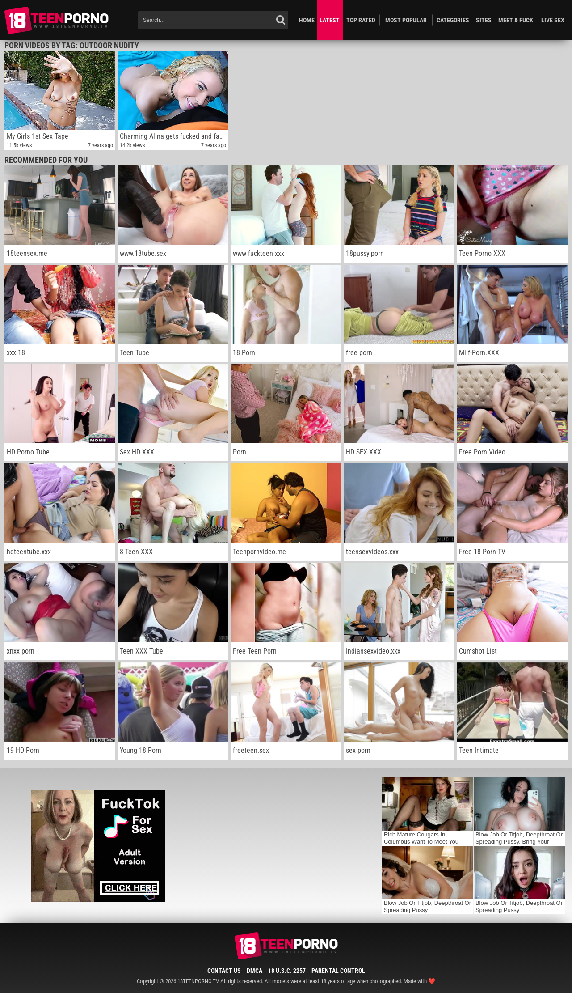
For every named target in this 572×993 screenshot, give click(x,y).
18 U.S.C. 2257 (287, 971)
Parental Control (338, 971)
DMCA (254, 971)
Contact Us (224, 971)
